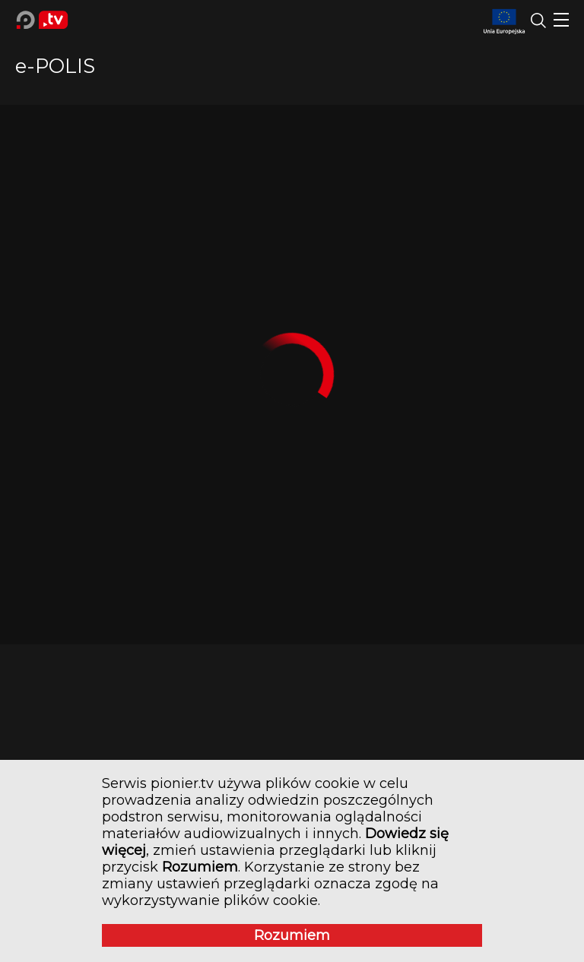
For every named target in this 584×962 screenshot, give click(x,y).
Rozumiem (292, 935)
